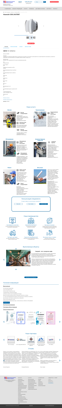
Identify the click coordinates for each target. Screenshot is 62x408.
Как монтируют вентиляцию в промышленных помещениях (13, 297)
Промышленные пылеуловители (22, 399)
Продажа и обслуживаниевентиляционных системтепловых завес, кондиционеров (9, 2)
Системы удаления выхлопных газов (22, 402)
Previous (4, 260)
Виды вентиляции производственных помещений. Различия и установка (15, 295)
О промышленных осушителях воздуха (10, 292)
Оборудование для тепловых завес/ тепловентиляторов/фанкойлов (22, 388)
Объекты (55, 8)
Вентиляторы (20, 381)
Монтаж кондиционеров (31, 380)
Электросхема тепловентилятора (9, 291)
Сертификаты (40, 381)
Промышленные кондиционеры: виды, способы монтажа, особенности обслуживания (18, 300)
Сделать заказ (31, 43)
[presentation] (31, 208)
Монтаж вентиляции (31, 379)
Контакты (49, 8)
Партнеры (39, 379)
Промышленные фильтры (21, 394)
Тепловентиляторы (21, 384)
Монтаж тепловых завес (31, 381)
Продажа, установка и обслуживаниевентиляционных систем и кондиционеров (10, 378)
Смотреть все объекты (31, 277)
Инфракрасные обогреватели (22, 385)
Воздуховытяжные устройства (22, 391)
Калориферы (20, 395)
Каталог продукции (17, 8)
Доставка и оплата (40, 8)
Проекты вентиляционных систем (9, 299)
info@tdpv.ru (20, 2)
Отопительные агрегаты (21, 396)
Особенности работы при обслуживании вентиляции (12, 293)
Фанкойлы (19, 390)
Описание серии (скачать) (7, 99)
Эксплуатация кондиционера (8, 288)
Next (16, 269)
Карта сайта (31, 405)
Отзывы (39, 380)
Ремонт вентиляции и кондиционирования (31, 387)
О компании (8, 8)
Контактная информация (41, 385)
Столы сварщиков (20, 400)
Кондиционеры (20, 379)
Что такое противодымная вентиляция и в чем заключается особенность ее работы (18, 296)
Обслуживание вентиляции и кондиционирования (32, 384)
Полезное (31, 8)
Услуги (25, 8)
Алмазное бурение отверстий (32, 389)
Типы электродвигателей (7, 289)
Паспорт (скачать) (6, 97)
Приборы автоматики (21, 380)
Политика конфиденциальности (49, 405)
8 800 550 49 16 (28, 1)
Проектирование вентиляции (32, 385)
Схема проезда (40, 384)
